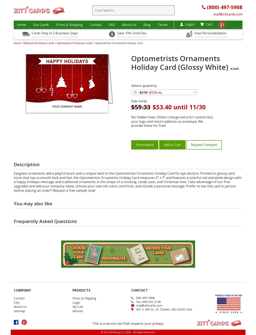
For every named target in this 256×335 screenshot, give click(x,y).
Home (21, 24)
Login (187, 24)
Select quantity (144, 86)
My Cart (77, 307)
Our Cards (41, 24)
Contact (96, 24)
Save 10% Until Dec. (132, 33)
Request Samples (204, 144)
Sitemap (19, 311)
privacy (157, 323)
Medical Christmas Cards (39, 43)
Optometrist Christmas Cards (75, 43)
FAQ (112, 24)
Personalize (145, 144)
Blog (147, 24)
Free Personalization (210, 33)
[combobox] (164, 92)
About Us (129, 24)
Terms (163, 24)
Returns (77, 311)
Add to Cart (172, 144)
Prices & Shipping (69, 24)
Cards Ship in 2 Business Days (55, 33)
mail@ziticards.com (227, 14)
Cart (206, 24)
